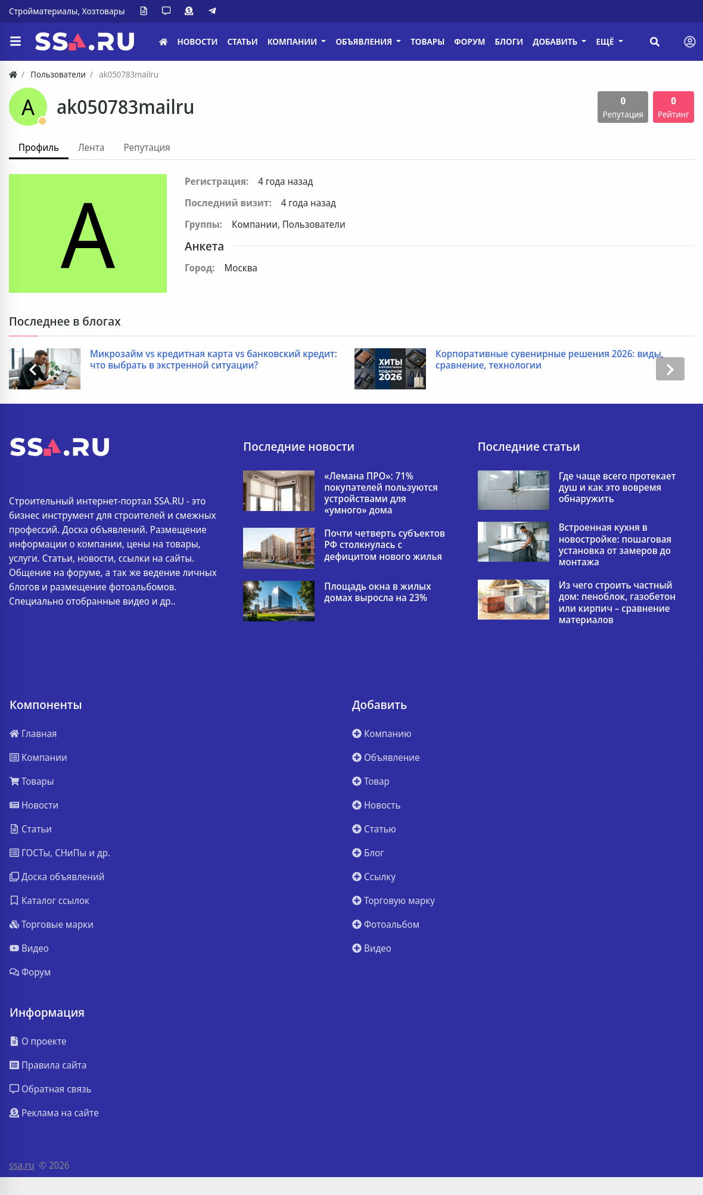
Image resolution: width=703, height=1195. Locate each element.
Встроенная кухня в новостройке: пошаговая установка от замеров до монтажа (615, 545)
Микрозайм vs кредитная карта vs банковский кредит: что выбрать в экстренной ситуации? (213, 359)
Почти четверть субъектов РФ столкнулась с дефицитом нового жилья (384, 545)
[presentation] (32, 368)
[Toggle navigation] (690, 41)
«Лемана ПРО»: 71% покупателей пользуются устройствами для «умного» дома (381, 493)
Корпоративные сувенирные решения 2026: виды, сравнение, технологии (550, 359)
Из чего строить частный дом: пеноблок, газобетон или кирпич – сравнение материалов (617, 603)
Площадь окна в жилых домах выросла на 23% (377, 592)
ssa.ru (22, 1165)
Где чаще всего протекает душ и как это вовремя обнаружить (617, 487)
